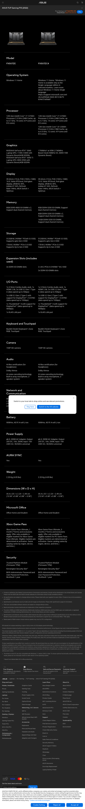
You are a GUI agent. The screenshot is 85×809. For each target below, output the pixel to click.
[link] (42, 2)
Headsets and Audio (28, 732)
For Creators (6, 705)
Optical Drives (26, 701)
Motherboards (6, 738)
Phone (4, 689)
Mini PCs (5, 730)
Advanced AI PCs (47, 708)
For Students (6, 708)
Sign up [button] (33, 787)
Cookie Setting (39, 805)
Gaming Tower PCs (8, 721)
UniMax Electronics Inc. (70, 708)
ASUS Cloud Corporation (71, 704)
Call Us (44, 736)
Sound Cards (26, 698)
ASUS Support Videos (49, 746)
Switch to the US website (48, 407)
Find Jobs (66, 714)
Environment (67, 727)
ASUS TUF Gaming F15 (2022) (15, 8)
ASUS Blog (45, 695)
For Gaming (5, 711)
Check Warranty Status (49, 730)
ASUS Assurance (47, 763)
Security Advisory (48, 743)
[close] (74, 398)
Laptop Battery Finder (49, 770)
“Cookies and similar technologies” (39, 800)
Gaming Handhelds (8, 692)
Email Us (45, 733)
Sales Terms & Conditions (50, 739)
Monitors (5, 717)
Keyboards (25, 725)
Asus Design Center (48, 685)
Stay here (30, 407)
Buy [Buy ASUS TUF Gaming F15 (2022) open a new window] (80, 12)
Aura (43, 714)
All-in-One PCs (6, 727)
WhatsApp (45, 752)
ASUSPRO (45, 689)
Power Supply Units (28, 695)
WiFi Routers (26, 714)
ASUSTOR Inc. (67, 701)
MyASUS (45, 749)
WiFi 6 (24, 711)
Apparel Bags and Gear (29, 735)
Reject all (56, 805)
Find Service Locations (49, 724)
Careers (65, 717)
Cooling (24, 692)
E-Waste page (67, 695)
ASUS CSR (66, 711)
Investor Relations (68, 692)
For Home (5, 698)
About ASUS (67, 685)
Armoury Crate (47, 711)
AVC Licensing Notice (49, 701)
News (64, 689)
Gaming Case (26, 689)
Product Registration (49, 727)
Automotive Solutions (49, 692)
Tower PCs (5, 724)
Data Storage (26, 704)
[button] (3, 2)
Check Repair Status (48, 720)
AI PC (44, 704)
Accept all (74, 805)
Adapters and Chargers (29, 738)
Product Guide (47, 698)
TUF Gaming (30, 679)
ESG (64, 724)
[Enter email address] (15, 787)
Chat (44, 755)
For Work (5, 701)
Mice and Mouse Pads (29, 728)
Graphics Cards (27, 685)
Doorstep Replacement (49, 766)
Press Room (66, 698)
